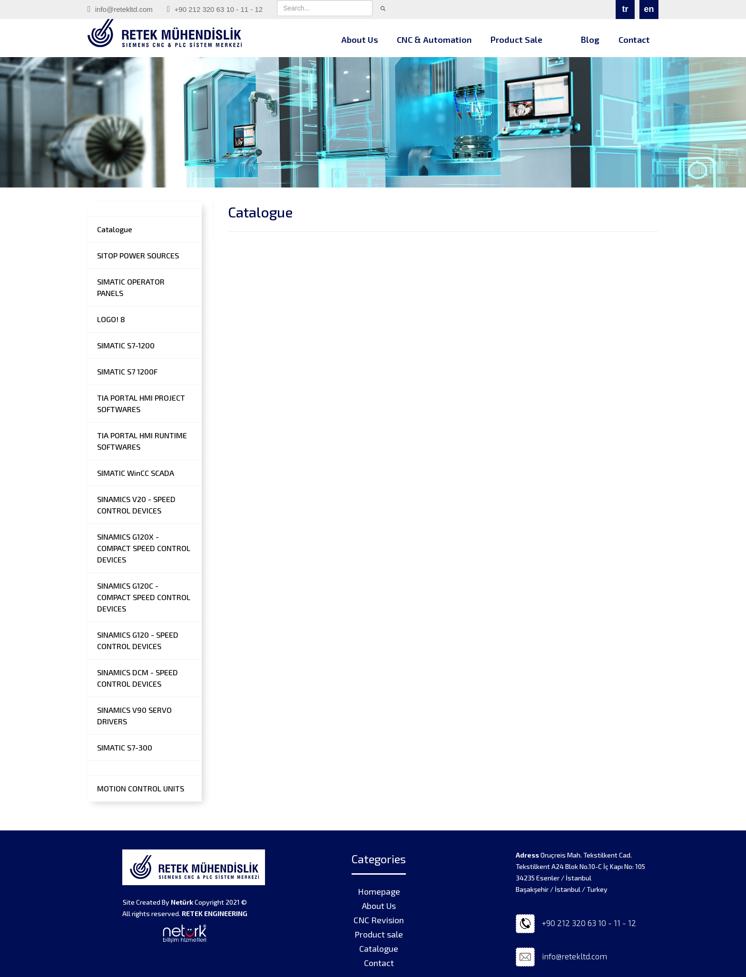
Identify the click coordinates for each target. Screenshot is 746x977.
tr (625, 9)
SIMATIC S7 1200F (127, 371)
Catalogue (114, 229)
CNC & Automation (434, 39)
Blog (589, 39)
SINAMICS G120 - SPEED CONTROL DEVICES (137, 640)
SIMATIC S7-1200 (126, 345)
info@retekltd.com (120, 9)
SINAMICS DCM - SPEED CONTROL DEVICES (137, 678)
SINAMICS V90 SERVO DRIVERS (134, 715)
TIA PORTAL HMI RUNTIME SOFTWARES (142, 441)
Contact (634, 39)
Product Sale (516, 39)
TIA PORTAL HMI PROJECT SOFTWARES (141, 403)
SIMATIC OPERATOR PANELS (131, 287)
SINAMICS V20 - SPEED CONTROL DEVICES (136, 504)
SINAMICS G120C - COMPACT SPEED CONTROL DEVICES (143, 597)
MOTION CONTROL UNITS (140, 788)
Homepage (379, 891)
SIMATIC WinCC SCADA (135, 472)
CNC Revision (378, 920)
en (649, 9)
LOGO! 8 (111, 319)
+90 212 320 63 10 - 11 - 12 (215, 9)
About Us (359, 39)
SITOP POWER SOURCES (138, 255)
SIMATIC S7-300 (124, 747)
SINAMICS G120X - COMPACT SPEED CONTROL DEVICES (143, 548)
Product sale (378, 934)
